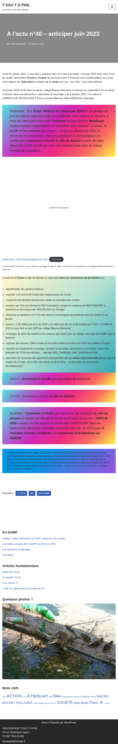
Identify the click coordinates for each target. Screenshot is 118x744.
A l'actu (21, 493)
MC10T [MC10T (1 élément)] (53, 703)
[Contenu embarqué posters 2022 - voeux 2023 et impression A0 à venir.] (59, 207)
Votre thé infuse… (12, 572)
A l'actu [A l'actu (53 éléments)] (34, 695)
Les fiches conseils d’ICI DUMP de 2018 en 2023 (29, 544)
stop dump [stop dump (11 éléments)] (81, 702)
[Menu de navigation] (112, 6)
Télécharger (56, 259)
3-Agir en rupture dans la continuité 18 (23, 588)
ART (32, 493)
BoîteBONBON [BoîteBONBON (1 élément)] (67, 697)
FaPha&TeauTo (18, 44)
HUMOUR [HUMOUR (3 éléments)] (85, 696)
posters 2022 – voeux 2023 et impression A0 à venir (25, 259)
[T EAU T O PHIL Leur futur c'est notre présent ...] (16, 6)
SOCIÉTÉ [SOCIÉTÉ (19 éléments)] (65, 703)
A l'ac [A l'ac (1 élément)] (24, 697)
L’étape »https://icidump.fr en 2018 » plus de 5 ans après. (34, 538)
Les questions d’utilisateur (16, 549)
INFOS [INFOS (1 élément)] (93, 697)
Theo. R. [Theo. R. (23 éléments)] (96, 702)
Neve (44, 722)
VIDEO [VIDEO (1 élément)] (107, 703)
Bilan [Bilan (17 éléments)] (57, 696)
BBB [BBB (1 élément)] (50, 697)
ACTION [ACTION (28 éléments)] (14, 696)
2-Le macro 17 (10, 583)
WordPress (70, 722)
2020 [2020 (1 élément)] (4, 697)
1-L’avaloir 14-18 (11, 577)
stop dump (43, 493)
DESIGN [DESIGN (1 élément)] (76, 697)
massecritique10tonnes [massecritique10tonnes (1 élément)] (41, 703)
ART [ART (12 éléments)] (45, 696)
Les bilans (7, 555)
